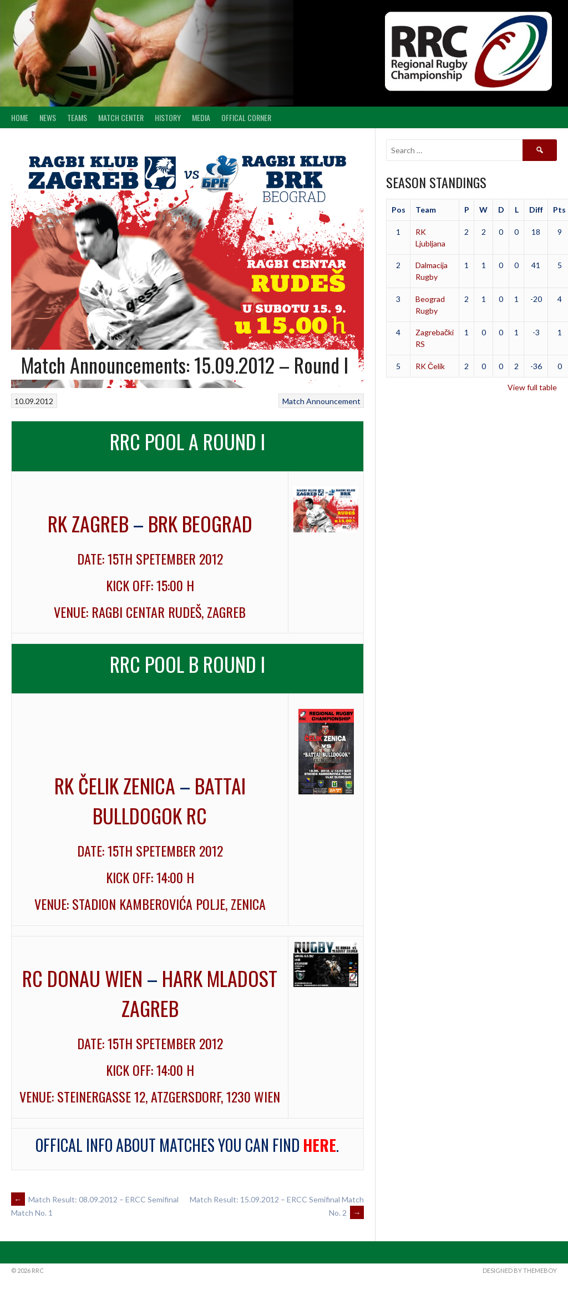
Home (19, 117)
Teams (77, 117)
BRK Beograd (200, 523)
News (47, 117)
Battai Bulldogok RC (169, 800)
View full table (532, 387)
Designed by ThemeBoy (520, 1270)
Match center (121, 117)
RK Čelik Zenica (114, 785)
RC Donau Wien (82, 978)
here (319, 1145)
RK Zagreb (88, 523)
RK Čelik (430, 366)
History (168, 117)
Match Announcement (321, 401)
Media (201, 117)
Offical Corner (246, 117)
